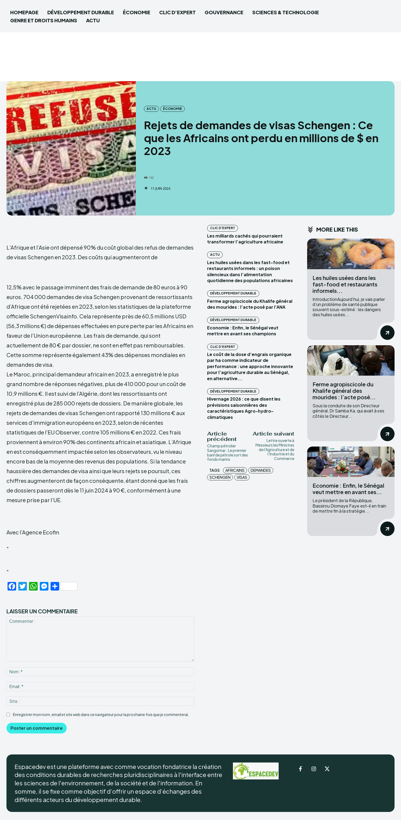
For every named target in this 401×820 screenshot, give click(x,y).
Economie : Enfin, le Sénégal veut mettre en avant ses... (348, 488)
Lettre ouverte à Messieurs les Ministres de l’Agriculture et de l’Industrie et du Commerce (274, 449)
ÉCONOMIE (172, 109)
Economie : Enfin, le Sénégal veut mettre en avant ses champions (242, 330)
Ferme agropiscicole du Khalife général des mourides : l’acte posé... (344, 390)
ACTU (151, 109)
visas (242, 477)
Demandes (261, 470)
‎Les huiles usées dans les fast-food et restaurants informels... (345, 284)
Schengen (220, 477)
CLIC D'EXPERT (222, 228)
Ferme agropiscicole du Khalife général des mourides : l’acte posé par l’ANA (249, 304)
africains (234, 470)
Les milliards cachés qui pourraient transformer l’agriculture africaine (245, 238)
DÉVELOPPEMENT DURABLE (233, 293)
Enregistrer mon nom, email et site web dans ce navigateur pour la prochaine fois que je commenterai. (101, 714)
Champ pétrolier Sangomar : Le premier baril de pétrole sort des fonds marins (227, 452)
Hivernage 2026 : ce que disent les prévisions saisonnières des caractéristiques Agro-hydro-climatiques (244, 408)
